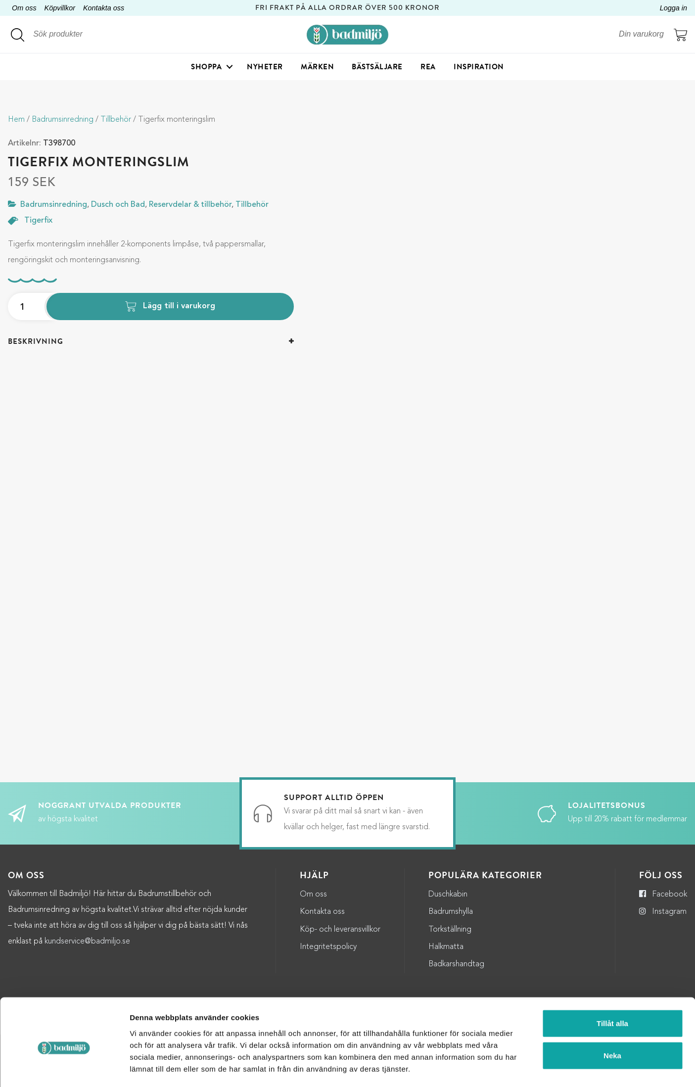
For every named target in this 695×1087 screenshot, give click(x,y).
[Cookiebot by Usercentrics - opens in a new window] (64, 1067)
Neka (612, 1014)
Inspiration (479, 66)
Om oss (24, 8)
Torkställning (449, 930)
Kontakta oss (103, 8)
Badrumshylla (450, 912)
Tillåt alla (612, 982)
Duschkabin (447, 894)
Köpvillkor (60, 8)
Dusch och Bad (118, 205)
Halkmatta (445, 947)
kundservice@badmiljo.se (87, 941)
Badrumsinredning (62, 120)
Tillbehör (115, 120)
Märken (317, 66)
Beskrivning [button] (35, 341)
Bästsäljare (377, 66)
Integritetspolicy (328, 947)
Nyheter (265, 66)
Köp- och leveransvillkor (340, 930)
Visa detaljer (539, 1067)
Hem (16, 120)
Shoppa (206, 66)
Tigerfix (38, 221)
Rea (428, 66)
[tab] (151, 341)
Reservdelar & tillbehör (190, 205)
